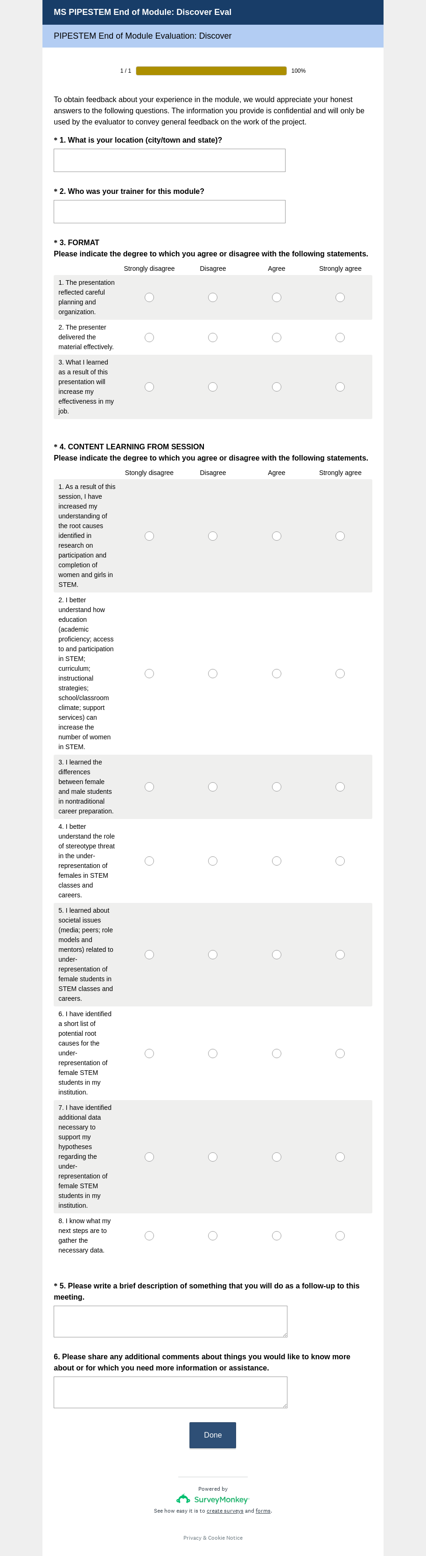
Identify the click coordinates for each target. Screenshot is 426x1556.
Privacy (192, 1521)
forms (263, 1494)
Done (213, 1418)
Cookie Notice (225, 1521)
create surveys (225, 1494)
